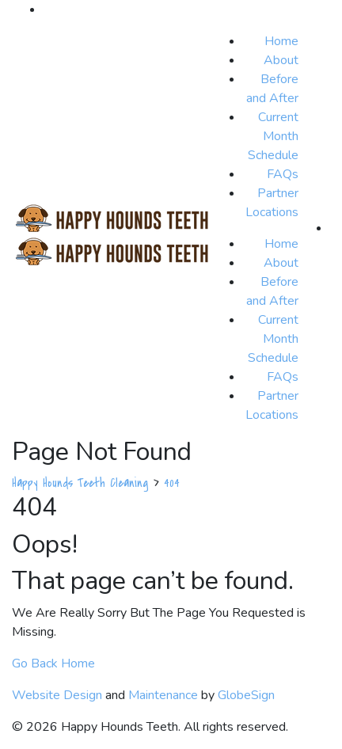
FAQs (282, 174)
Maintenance (163, 695)
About (281, 60)
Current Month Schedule (273, 136)
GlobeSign (246, 695)
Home (281, 41)
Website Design (57, 695)
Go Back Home (53, 663)
